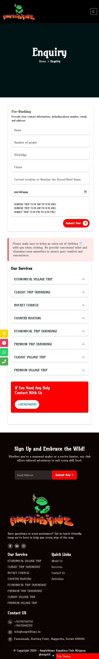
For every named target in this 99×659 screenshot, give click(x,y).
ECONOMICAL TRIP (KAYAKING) (35, 331)
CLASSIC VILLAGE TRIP (30, 357)
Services (57, 567)
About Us (57, 561)
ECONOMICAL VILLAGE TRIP (33, 279)
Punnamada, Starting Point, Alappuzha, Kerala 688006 (49, 639)
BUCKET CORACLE (26, 305)
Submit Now (77, 223)
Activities (58, 579)
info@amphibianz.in (27, 632)
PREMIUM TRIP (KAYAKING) (33, 344)
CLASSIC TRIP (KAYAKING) (32, 292)
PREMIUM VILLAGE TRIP (30, 370)
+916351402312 (23, 625)
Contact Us (59, 573)
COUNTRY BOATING (27, 318)
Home (42, 61)
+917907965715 (27, 404)
